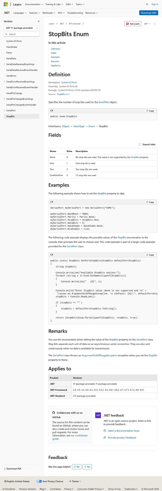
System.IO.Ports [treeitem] (14, 40)
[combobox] (22, 27)
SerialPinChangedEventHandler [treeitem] (21, 104)
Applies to (56, 65)
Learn (51, 23)
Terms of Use (114, 488)
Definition (55, 48)
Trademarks (129, 488)
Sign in (155, 4)
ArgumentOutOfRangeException (99, 355)
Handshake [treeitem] (11, 46)
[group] (102, 291)
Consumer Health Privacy (89, 488)
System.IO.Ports (69, 82)
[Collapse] (38, 21)
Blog (42, 488)
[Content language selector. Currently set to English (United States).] (17, 481)
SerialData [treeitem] (11, 58)
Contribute (55, 488)
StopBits (135, 157)
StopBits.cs (62, 94)
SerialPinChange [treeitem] (14, 93)
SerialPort (104, 102)
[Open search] (147, 4)
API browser (75, 23)
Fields (53, 52)
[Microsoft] (6, 4)
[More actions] (154, 23)
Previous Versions (27, 488)
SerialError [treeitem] (11, 75)
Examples (55, 56)
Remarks (55, 61)
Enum (92, 126)
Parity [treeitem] (9, 52)
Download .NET (148, 12)
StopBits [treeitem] (10, 116)
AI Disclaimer (9, 488)
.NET (61, 23)
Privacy (67, 488)
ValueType (78, 126)
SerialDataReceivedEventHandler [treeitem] (22, 69)
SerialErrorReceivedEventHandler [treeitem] (22, 87)
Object (65, 126)
